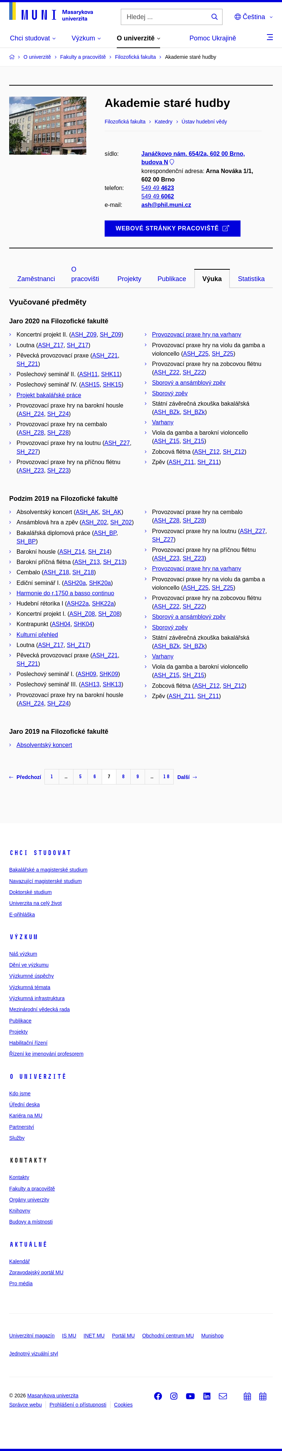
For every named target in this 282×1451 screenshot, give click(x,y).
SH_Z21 (27, 364)
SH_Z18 (83, 572)
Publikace (20, 1021)
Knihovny (19, 1211)
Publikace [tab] (172, 279)
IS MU (69, 1336)
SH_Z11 (208, 462)
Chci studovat (40, 853)
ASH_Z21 (105, 355)
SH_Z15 (194, 441)
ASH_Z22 (166, 372)
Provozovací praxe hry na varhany (196, 334)
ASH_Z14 (72, 552)
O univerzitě (37, 1077)
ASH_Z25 (195, 354)
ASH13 (90, 684)
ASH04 (61, 624)
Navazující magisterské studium (45, 881)
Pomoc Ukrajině (212, 38)
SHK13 (112, 684)
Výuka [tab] (212, 279)
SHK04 (83, 624)
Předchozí (25, 777)
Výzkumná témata (29, 987)
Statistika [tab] (251, 279)
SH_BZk (194, 412)
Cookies (123, 1405)
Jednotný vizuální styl (33, 1354)
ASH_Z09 (84, 334)
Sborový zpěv (170, 393)
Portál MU (123, 1336)
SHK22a (103, 603)
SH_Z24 (58, 414)
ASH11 (88, 374)
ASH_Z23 (31, 470)
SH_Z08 (109, 614)
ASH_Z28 (31, 433)
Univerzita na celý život (35, 903)
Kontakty (19, 1177)
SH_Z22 (194, 372)
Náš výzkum (23, 954)
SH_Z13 (114, 562)
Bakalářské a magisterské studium (48, 870)
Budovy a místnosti (31, 1222)
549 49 (157, 188)
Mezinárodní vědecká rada (39, 1009)
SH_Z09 (111, 334)
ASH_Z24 (31, 414)
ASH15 (90, 384)
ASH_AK (87, 512)
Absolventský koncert (44, 745)
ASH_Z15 (166, 441)
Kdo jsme (19, 1093)
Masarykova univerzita (52, 1395)
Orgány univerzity (29, 1200)
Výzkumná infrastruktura (37, 998)
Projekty (18, 1032)
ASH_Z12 (207, 452)
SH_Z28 (58, 433)
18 (166, 776)
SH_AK (111, 512)
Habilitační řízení (28, 1043)
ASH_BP (105, 533)
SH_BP (26, 541)
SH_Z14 (99, 552)
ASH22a (78, 603)
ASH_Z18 (56, 572)
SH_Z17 (77, 345)
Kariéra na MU (25, 1115)
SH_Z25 (223, 354)
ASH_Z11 (181, 462)
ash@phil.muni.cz (166, 205)
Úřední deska (24, 1104)
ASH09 (86, 674)
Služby (17, 1138)
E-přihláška (22, 914)
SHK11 (110, 374)
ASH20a (75, 583)
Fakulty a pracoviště (32, 1189)
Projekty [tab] (129, 279)
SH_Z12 (234, 452)
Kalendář (19, 1261)
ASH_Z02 (94, 522)
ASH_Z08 (82, 614)
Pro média (21, 1283)
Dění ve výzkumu (28, 965)
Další (187, 777)
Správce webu (25, 1405)
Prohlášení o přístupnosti (78, 1405)
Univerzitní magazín (32, 1336)
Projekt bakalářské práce (49, 395)
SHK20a (100, 583)
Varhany (162, 422)
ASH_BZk (167, 412)
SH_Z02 (121, 522)
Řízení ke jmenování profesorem (46, 1054)
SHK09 (109, 674)
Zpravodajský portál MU (36, 1272)
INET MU (94, 1336)
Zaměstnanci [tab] (36, 279)
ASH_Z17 (51, 345)
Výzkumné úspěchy (31, 976)
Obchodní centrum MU (168, 1336)
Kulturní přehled (37, 635)
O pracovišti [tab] (85, 274)
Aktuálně (28, 1244)
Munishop (212, 1336)
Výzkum (23, 937)
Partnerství (21, 1127)
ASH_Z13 (87, 562)
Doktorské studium (30, 892)
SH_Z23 (58, 470)
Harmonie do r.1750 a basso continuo (65, 593)
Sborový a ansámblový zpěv (188, 383)
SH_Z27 (27, 452)
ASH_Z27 (117, 443)
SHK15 (112, 384)
